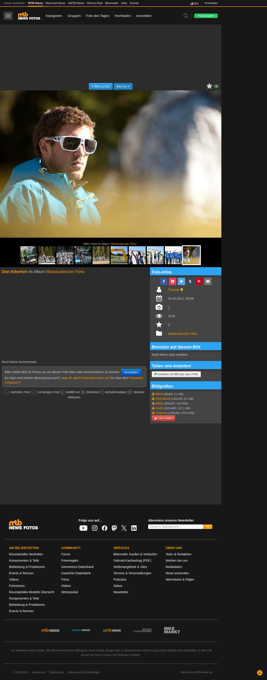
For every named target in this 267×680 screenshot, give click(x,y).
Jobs (124, 3)
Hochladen (123, 16)
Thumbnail (163, 398)
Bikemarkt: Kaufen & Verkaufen (135, 554)
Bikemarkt (111, 3)
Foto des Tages (97, 16)
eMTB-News (76, 3)
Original (161, 413)
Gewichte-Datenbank (76, 573)
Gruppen (74, 16)
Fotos (65, 579)
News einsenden (177, 573)
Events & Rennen (21, 573)
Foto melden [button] (163, 418)
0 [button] (216, 86)
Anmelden (211, 3)
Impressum (38, 672)
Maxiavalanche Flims (123, 244)
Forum (65, 554)
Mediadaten (174, 567)
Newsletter (120, 592)
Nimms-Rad (95, 3)
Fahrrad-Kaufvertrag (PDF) (132, 560)
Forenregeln (69, 560)
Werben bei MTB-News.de (197, 672)
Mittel (159, 403)
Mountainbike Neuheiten (26, 554)
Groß (159, 408)
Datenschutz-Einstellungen (84, 672)
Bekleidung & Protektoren (27, 567)
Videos (14, 579)
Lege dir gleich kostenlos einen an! (85, 378)
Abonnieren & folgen (180, 579)
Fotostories (17, 586)
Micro (159, 394)
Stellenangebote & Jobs (130, 567)
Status (117, 586)
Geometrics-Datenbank (77, 567)
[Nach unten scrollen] (259, 672)
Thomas (174, 290)
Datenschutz (56, 672)
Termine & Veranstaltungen (132, 573)
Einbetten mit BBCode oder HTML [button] (176, 374)
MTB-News (35, 3)
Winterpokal (69, 592)
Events (134, 3)
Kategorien (54, 16)
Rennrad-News (56, 3)
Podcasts (119, 579)
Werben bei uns (177, 560)
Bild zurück (101, 86)
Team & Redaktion (178, 554)
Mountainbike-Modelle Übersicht (31, 592)
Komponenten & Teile (24, 560)
